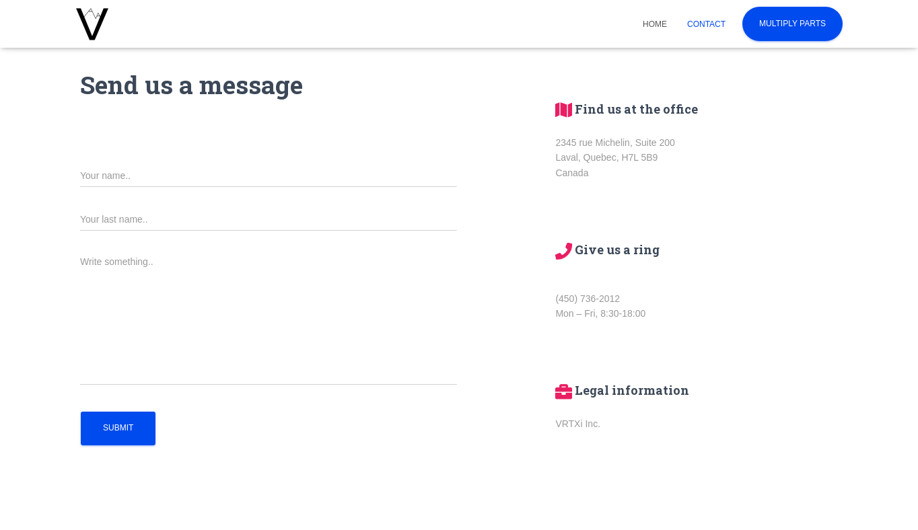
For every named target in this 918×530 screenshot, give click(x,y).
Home (655, 24)
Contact (706, 24)
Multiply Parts (792, 23)
